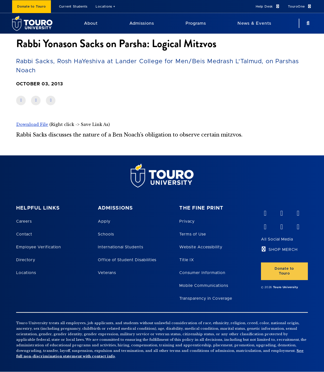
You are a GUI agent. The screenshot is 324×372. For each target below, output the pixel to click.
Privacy (187, 221)
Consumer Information (202, 273)
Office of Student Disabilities (127, 260)
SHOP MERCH (283, 250)
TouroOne (300, 6)
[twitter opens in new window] (281, 226)
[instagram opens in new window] (298, 226)
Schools (106, 234)
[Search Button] (307, 23)
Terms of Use (192, 234)
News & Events (254, 23)
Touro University (285, 287)
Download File (32, 124)
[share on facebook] (21, 100)
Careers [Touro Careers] (24, 221)
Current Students (73, 6)
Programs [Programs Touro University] (196, 23)
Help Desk (268, 6)
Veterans (107, 273)
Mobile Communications (203, 286)
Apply (104, 221)
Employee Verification (38, 247)
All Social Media (277, 239)
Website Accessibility (200, 247)
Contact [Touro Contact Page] (24, 234)
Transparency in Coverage (205, 298)
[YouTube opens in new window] (281, 212)
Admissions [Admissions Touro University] (141, 23)
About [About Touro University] (91, 23)
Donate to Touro (31, 6)
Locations (104, 6)
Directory (25, 260)
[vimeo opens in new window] (265, 212)
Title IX (186, 260)
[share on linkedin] (36, 100)
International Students (120, 247)
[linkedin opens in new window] (298, 212)
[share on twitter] (50, 100)
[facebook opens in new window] (265, 226)
